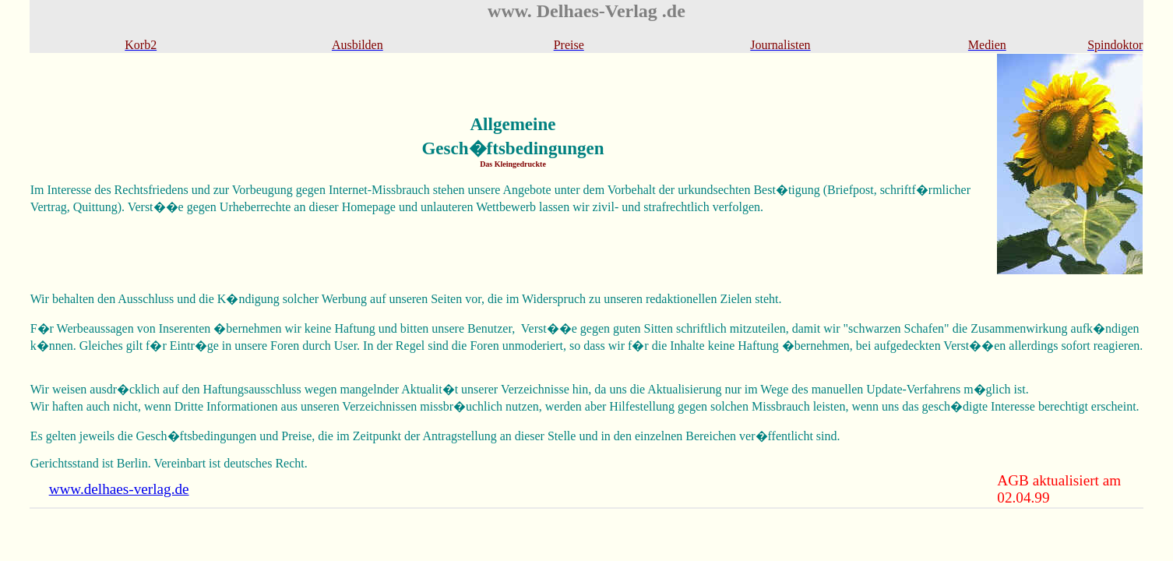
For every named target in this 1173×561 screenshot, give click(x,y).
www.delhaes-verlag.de (119, 489)
